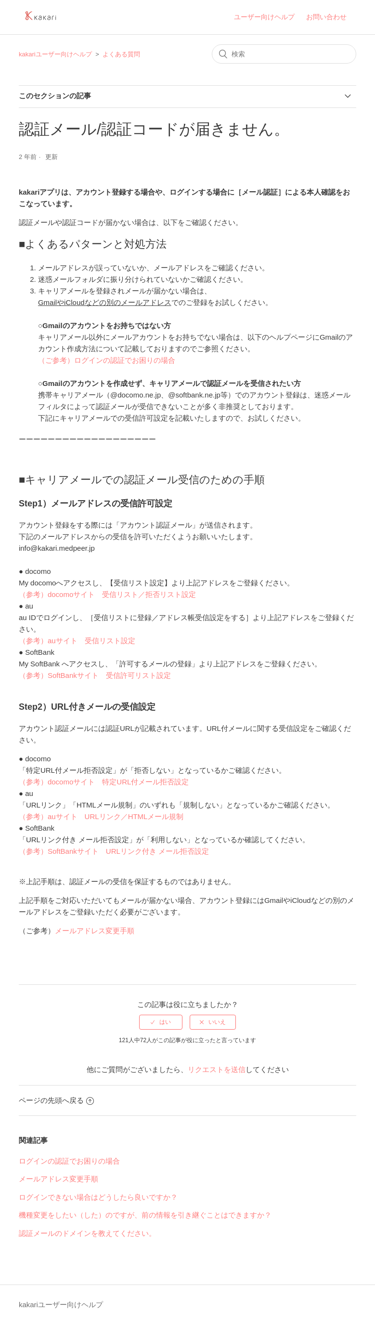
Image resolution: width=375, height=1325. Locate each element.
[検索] (284, 54)
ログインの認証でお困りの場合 (69, 1161)
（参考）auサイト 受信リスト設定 (77, 640)
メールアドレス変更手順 (94, 931)
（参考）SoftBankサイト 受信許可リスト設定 (95, 675)
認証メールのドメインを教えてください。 (87, 1233)
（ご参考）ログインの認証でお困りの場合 (106, 360)
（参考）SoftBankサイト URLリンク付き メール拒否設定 (114, 851)
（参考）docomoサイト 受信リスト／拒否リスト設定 (107, 594)
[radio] (160, 1022)
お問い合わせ (326, 17)
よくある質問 (121, 54)
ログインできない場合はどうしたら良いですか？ (98, 1197)
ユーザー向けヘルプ (264, 17)
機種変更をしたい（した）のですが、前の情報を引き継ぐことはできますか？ (145, 1215)
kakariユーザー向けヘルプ (55, 54)
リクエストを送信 (217, 1069)
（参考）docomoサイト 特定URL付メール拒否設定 (104, 782)
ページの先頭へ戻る (56, 1100)
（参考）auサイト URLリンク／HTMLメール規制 (101, 816)
